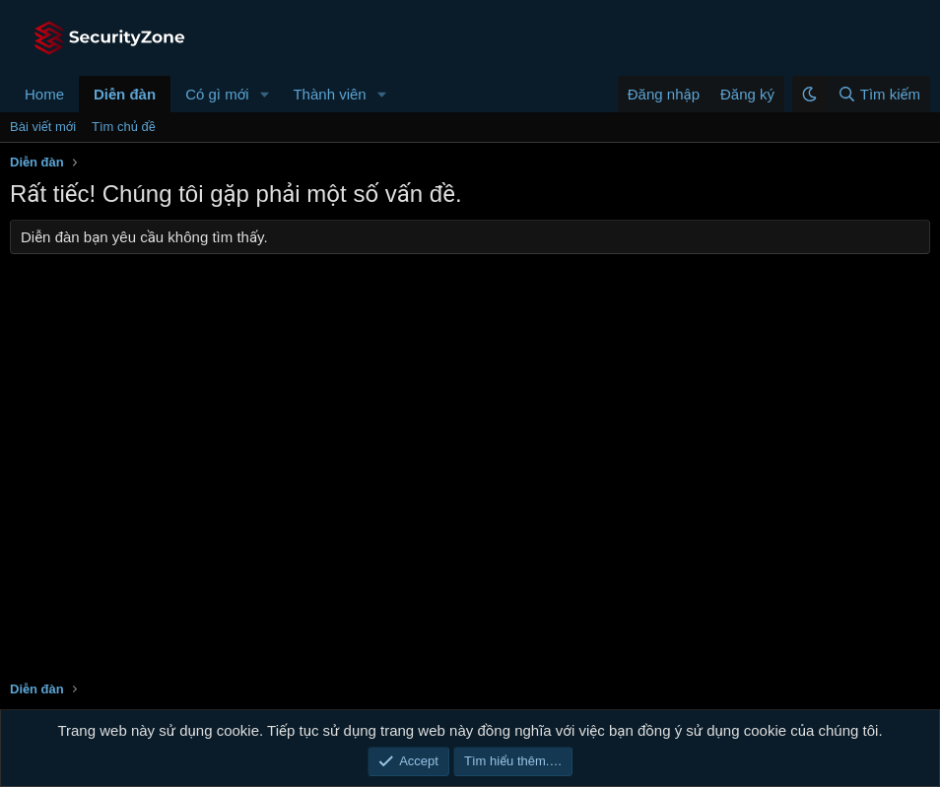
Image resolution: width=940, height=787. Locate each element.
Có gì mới (216, 94)
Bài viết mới (43, 126)
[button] (264, 94)
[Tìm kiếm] (878, 94)
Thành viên (329, 94)
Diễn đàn (125, 94)
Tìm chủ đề (124, 126)
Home (44, 94)
